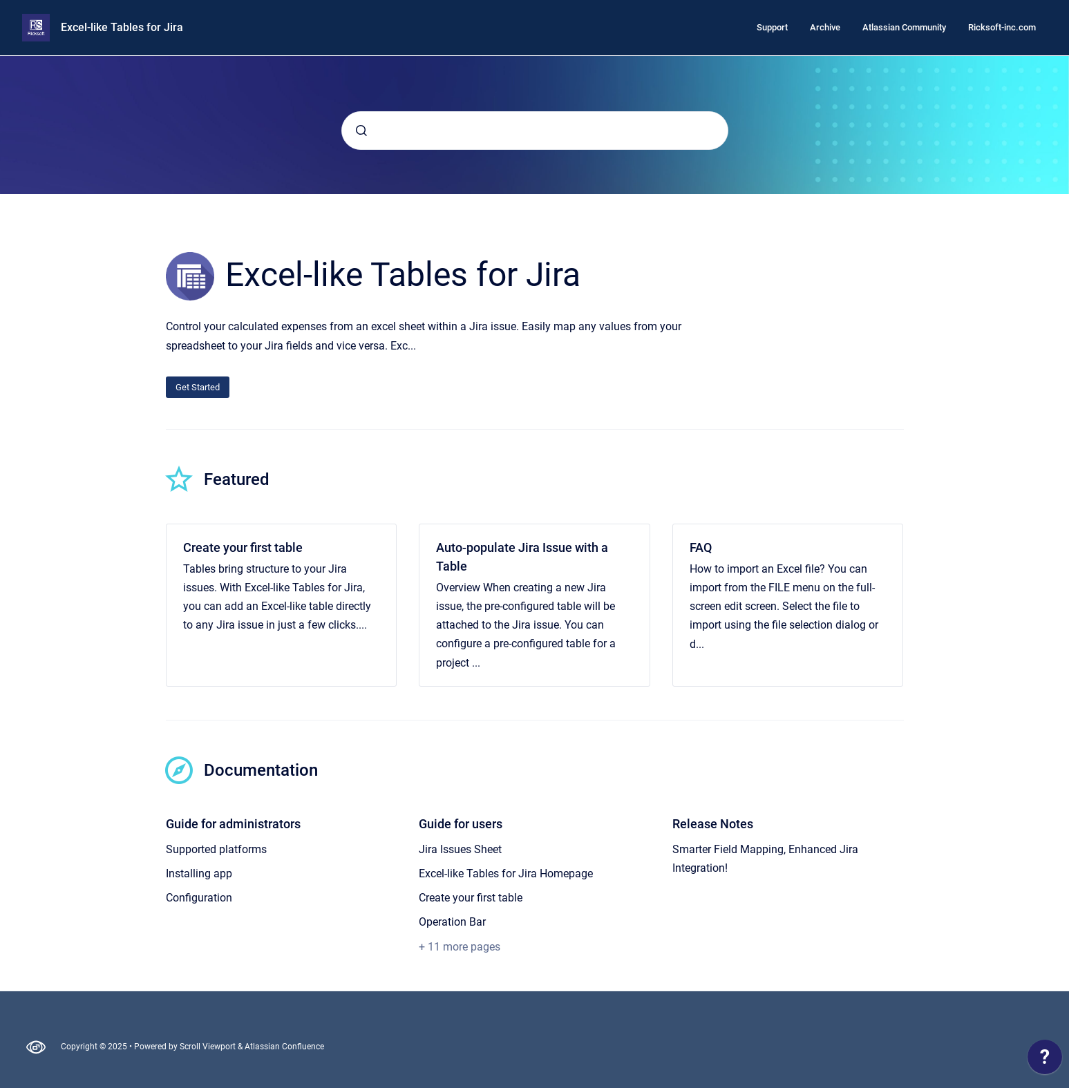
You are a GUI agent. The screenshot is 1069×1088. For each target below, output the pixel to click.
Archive (825, 27)
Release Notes (712, 824)
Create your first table (243, 547)
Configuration (199, 897)
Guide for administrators (233, 824)
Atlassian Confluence (284, 1046)
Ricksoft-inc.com (1002, 27)
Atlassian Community (904, 27)
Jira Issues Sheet (460, 849)
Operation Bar (452, 921)
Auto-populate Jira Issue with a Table (522, 556)
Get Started (198, 387)
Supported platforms (216, 849)
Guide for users (460, 824)
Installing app (199, 873)
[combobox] (535, 130)
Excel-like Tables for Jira (122, 27)
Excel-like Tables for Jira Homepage (506, 873)
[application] (1045, 1060)
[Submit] (361, 131)
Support (772, 27)
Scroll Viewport (209, 1046)
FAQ (701, 547)
